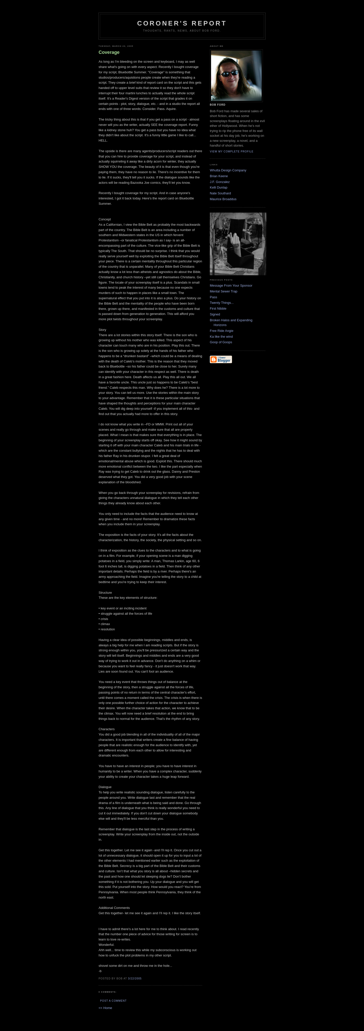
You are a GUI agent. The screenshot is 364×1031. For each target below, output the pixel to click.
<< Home (105, 1008)
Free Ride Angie (221, 331)
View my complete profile (232, 151)
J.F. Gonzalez (220, 182)
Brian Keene (219, 176)
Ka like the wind (221, 336)
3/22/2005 (135, 978)
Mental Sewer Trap (223, 291)
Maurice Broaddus (223, 199)
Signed (215, 314)
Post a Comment (113, 1000)
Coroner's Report (182, 23)
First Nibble (218, 308)
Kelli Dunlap (218, 187)
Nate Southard (220, 193)
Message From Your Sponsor (231, 285)
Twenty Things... (222, 303)
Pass (213, 297)
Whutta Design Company (228, 170)
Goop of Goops (221, 342)
